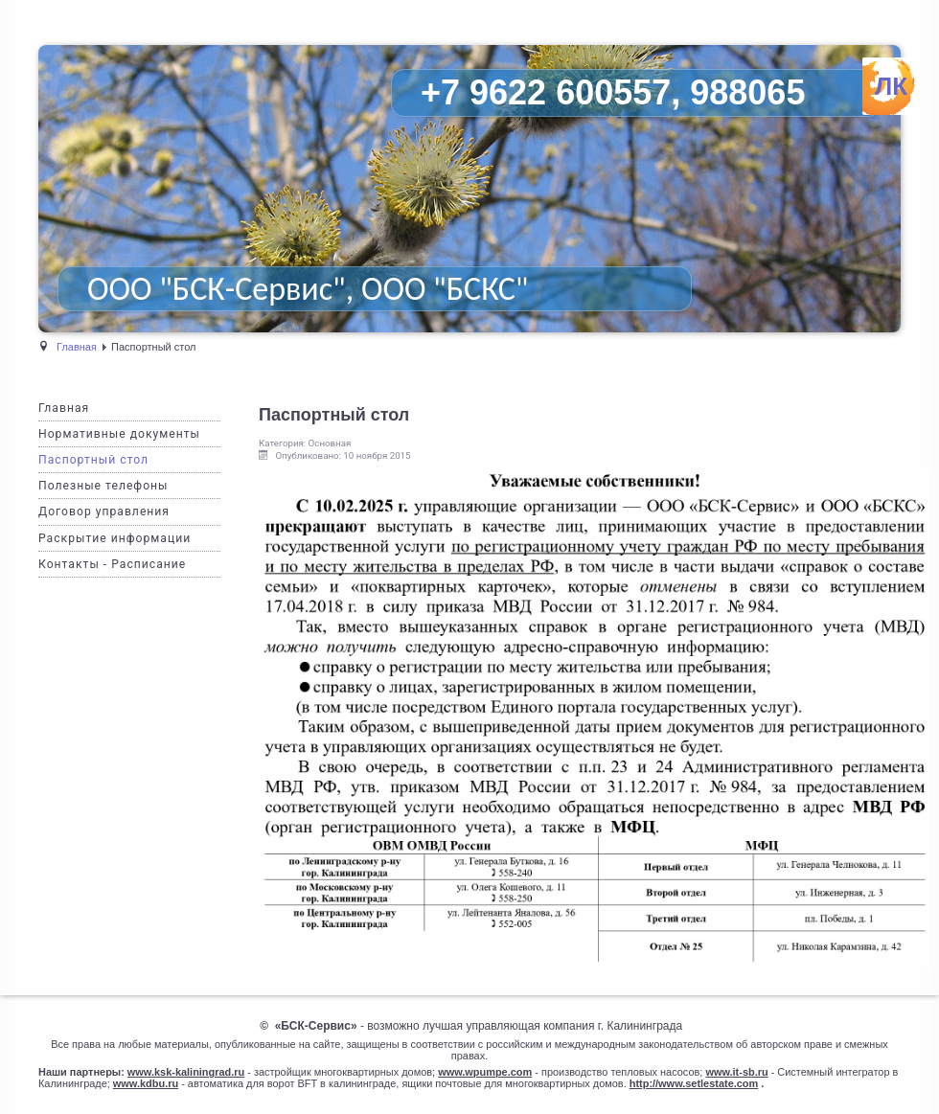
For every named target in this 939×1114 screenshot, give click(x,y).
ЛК (891, 86)
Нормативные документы (119, 434)
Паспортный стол (93, 459)
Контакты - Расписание (112, 564)
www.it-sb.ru (736, 1072)
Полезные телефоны (103, 485)
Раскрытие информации (114, 538)
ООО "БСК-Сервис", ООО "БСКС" (307, 289)
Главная (63, 408)
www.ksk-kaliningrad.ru (185, 1072)
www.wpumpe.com (485, 1072)
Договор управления (104, 511)
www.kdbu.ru (145, 1083)
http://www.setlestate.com (694, 1083)
